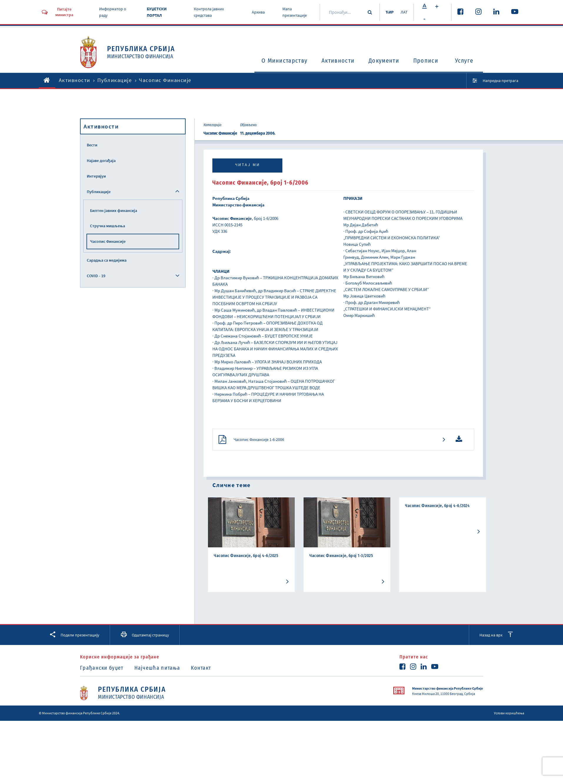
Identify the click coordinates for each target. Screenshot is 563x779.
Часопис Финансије (108, 241)
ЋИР (390, 12)
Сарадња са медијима (106, 260)
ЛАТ (404, 12)
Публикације (114, 80)
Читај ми (247, 164)
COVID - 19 (96, 275)
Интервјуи (96, 176)
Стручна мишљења (107, 225)
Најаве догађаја (101, 160)
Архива (258, 12)
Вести (92, 145)
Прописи (425, 60)
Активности (338, 60)
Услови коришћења (509, 713)
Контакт (201, 668)
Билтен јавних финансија (113, 210)
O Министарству (284, 60)
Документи (384, 60)
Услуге (464, 60)
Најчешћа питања (157, 668)
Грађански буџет (102, 668)
